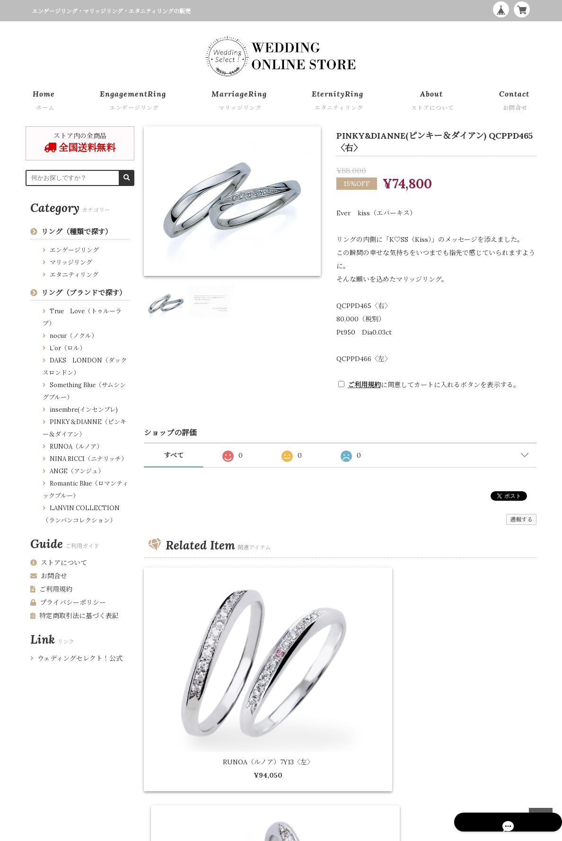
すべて (174, 455)
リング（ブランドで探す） (83, 292)
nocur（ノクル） (73, 336)
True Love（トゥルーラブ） (82, 317)
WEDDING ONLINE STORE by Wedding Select (471, 831)
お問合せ (48, 576)
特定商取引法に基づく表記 (74, 615)
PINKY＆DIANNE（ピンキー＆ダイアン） (84, 428)
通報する (521, 519)
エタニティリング (74, 275)
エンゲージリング (74, 250)
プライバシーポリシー (68, 602)
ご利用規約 (364, 385)
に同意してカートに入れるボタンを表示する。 (434, 385)
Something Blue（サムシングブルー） (84, 391)
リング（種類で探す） (76, 231)
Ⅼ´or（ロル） (68, 348)
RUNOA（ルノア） (76, 447)
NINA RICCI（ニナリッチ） (88, 459)
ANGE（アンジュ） (77, 471)
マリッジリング (71, 262)
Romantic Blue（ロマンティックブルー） (85, 489)
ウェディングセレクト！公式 (76, 658)
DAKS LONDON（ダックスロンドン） (85, 366)
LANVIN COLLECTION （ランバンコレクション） (81, 514)
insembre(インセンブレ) (84, 410)
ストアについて (58, 562)
